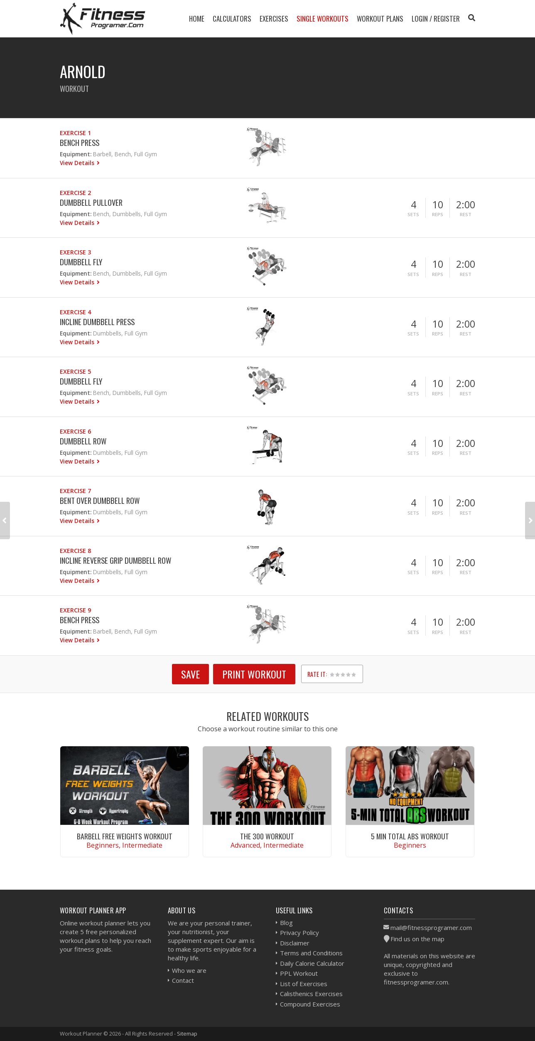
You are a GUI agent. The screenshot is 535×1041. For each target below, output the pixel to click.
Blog (286, 922)
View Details (78, 163)
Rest (465, 214)
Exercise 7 (75, 491)
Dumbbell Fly (81, 261)
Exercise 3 (75, 252)
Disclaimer (294, 943)
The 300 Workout (267, 836)
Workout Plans (380, 18)
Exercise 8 (75, 551)
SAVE (190, 673)
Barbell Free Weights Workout (124, 836)
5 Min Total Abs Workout (410, 836)
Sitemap (187, 1033)
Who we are (189, 970)
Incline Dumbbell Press (97, 321)
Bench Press (79, 142)
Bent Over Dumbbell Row (100, 500)
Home (196, 18)
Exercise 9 (75, 610)
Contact (183, 980)
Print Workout (254, 673)
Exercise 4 (75, 312)
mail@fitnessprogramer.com (431, 927)
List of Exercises (303, 983)
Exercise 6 (75, 431)
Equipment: (75, 154)
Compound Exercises (310, 1004)
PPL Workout (299, 973)
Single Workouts (322, 18)
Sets (413, 214)
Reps (437, 214)
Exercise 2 (75, 193)
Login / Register (436, 18)
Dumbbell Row (83, 440)
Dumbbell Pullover (91, 202)
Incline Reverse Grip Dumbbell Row (115, 560)
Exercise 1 (75, 133)
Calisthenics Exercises (311, 993)
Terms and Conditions (311, 953)
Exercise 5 (75, 371)
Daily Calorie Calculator (312, 963)
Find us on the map (417, 939)
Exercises (274, 18)
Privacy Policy (299, 932)
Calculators (232, 18)
